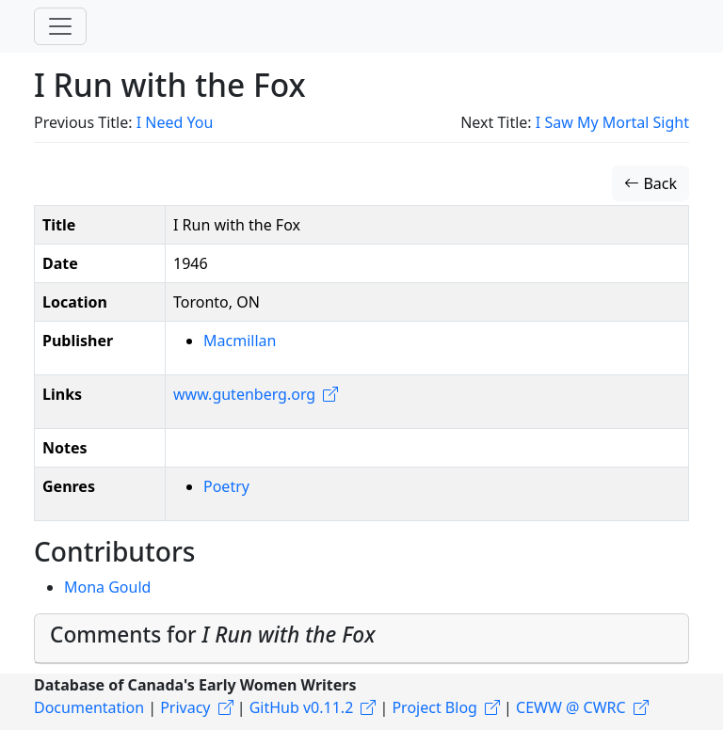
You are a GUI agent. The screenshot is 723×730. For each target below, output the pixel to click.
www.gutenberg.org (244, 394)
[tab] (361, 638)
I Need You (175, 122)
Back (650, 183)
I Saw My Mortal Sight (612, 122)
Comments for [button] (213, 634)
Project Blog (434, 707)
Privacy (185, 707)
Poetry (226, 486)
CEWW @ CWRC (571, 707)
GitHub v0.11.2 (301, 707)
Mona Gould (107, 587)
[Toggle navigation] (60, 26)
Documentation (89, 707)
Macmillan (239, 340)
